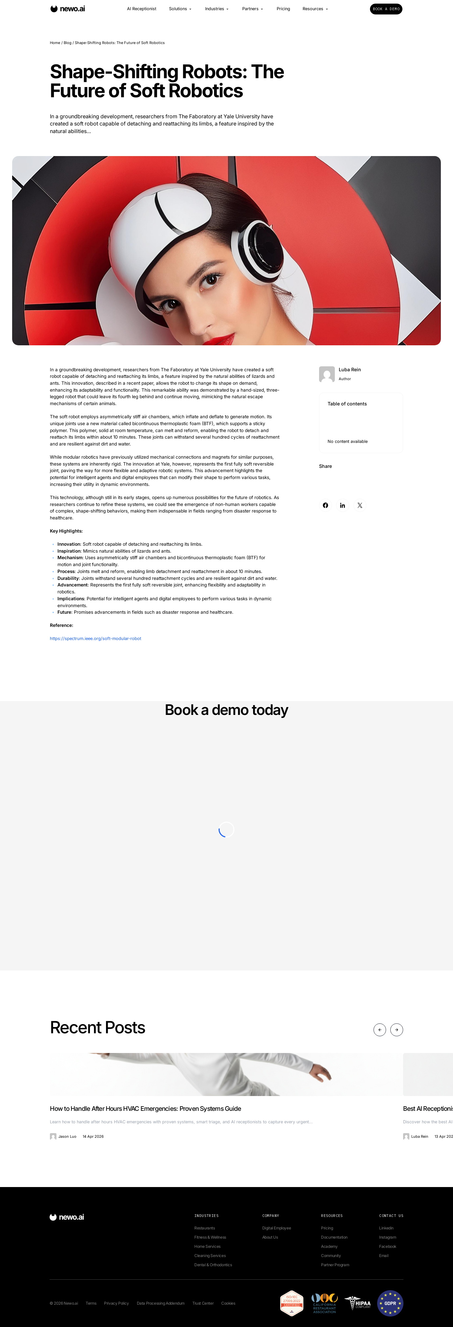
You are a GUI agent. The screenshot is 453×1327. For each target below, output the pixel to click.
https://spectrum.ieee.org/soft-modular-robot (97, 638)
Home (55, 42)
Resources (316, 11)
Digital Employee (276, 1227)
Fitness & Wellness (210, 1237)
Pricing (283, 11)
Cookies (228, 1303)
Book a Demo (386, 11)
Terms (91, 1303)
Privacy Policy (116, 1303)
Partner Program (335, 1264)
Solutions (181, 11)
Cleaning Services (210, 1255)
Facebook (387, 1246)
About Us (270, 1237)
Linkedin (386, 1227)
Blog (68, 42)
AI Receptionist (141, 11)
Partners (253, 11)
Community (331, 1255)
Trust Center (202, 1303)
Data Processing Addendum (160, 1303)
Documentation (334, 1237)
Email (383, 1255)
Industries (217, 11)
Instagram (387, 1237)
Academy (329, 1246)
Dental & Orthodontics (213, 1264)
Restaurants (204, 1227)
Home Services (207, 1246)
